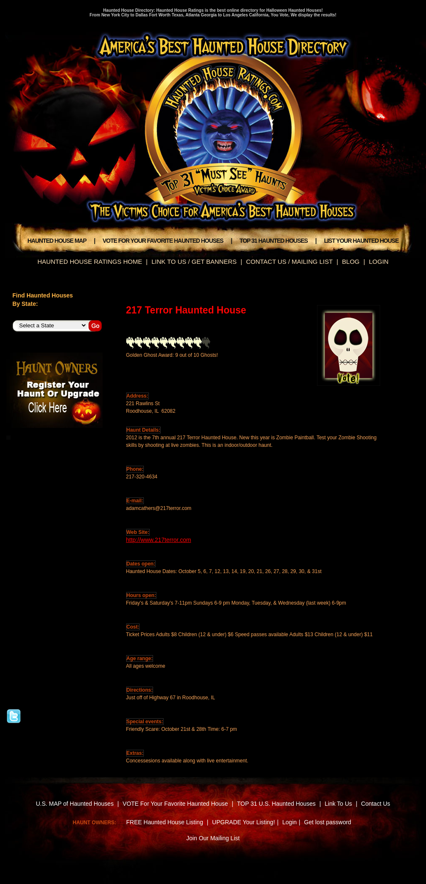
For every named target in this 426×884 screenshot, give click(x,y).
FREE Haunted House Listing (164, 822)
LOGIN (379, 261)
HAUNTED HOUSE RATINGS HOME (89, 261)
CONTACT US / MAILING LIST (289, 261)
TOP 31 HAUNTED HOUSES (274, 240)
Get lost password (327, 822)
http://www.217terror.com (158, 539)
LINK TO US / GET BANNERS (194, 261)
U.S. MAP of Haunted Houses (75, 803)
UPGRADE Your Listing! (243, 822)
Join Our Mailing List (213, 838)
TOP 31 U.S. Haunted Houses (277, 803)
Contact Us (375, 803)
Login (289, 822)
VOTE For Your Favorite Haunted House (175, 803)
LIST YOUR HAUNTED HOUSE (361, 240)
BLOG (351, 261)
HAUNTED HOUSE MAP (56, 240)
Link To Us (338, 803)
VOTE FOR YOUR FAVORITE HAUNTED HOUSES (163, 240)
